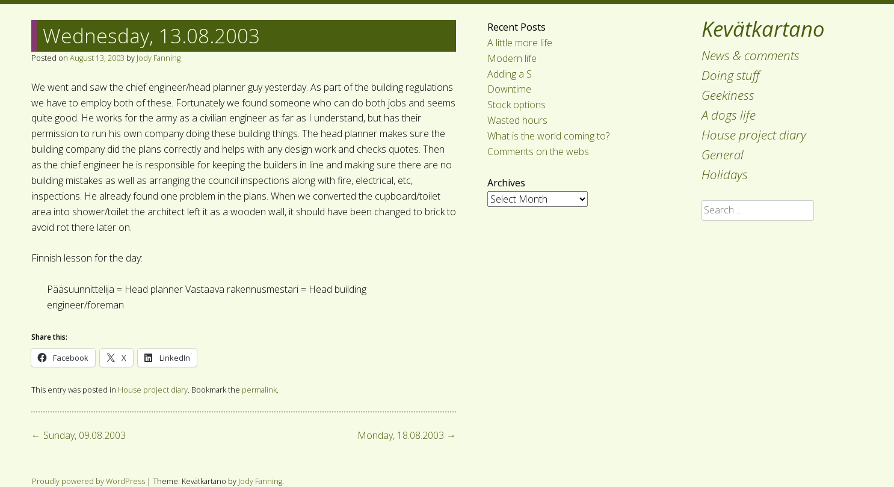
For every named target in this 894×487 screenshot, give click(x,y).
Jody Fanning (158, 57)
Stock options (516, 104)
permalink (259, 389)
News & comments (750, 55)
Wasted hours (517, 120)
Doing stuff (730, 75)
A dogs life (728, 114)
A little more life (519, 42)
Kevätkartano (763, 28)
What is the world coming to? (548, 135)
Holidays (724, 174)
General (722, 154)
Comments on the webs (538, 151)
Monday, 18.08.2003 (406, 435)
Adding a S (509, 74)
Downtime (509, 89)
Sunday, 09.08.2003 (78, 435)
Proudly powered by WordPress (88, 481)
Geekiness (727, 95)
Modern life (512, 58)
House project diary (753, 134)
